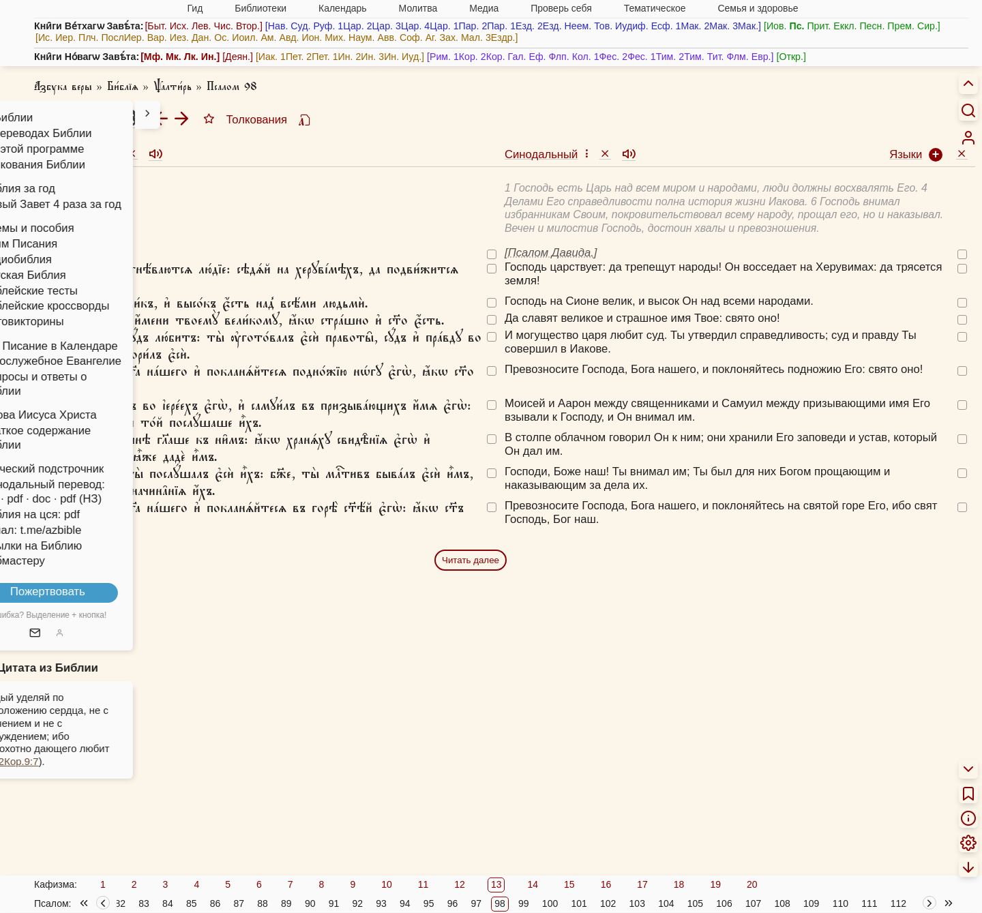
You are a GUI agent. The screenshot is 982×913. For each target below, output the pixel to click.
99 (523, 903)
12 (459, 884)
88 (262, 903)
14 (532, 884)
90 (310, 903)
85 (191, 903)
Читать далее (470, 560)
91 (334, 903)
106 (724, 903)
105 (695, 903)
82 (120, 903)
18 (679, 884)
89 (286, 903)
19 (715, 884)
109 (811, 903)
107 (753, 903)
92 (357, 903)
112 (898, 903)
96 (452, 903)
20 (752, 884)
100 (550, 903)
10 (386, 884)
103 (637, 903)
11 (423, 884)
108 (782, 903)
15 (569, 884)
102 (608, 903)
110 (840, 903)
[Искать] (968, 110)
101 (578, 903)
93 (381, 903)
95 (428, 903)
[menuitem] (968, 137)
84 (167, 903)
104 (666, 903)
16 (606, 884)
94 (405, 903)
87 (238, 903)
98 (499, 903)
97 (476, 903)
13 (496, 884)
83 (143, 903)
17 (642, 884)
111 (869, 903)
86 (215, 903)
